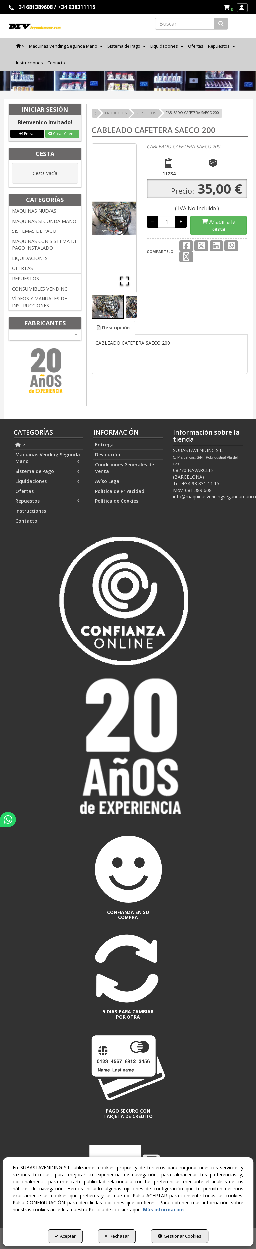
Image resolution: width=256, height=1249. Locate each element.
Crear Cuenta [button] (62, 133)
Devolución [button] (107, 454)
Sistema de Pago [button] (47, 471)
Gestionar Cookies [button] (179, 1236)
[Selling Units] (166, 222)
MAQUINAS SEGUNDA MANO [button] (44, 221)
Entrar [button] (27, 133)
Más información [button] (163, 1209)
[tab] (113, 328)
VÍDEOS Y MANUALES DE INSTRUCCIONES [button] (39, 302)
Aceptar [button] (65, 1236)
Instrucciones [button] (30, 511)
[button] (229, 7)
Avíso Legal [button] (108, 481)
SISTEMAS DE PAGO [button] (34, 231)
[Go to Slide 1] (108, 307)
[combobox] (45, 335)
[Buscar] (221, 24)
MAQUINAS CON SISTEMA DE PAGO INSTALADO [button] (44, 244)
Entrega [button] (104, 444)
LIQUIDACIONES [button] (30, 258)
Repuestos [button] (47, 501)
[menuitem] (228, 7)
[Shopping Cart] (218, 225)
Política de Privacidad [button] (119, 491)
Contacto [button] (26, 521)
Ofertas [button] (24, 491)
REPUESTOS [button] (25, 278)
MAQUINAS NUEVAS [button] (34, 211)
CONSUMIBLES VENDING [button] (40, 289)
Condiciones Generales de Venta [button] (124, 467)
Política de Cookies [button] (116, 501)
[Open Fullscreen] (124, 281)
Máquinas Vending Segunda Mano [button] (47, 458)
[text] (184, 24)
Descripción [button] (113, 327)
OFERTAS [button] (22, 268)
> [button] (20, 444)
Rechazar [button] (117, 1236)
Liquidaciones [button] (47, 481)
